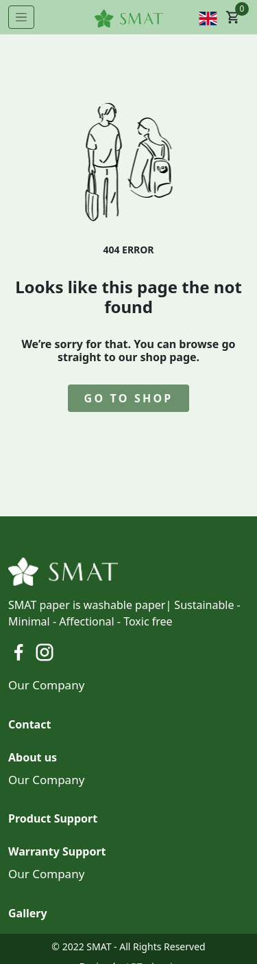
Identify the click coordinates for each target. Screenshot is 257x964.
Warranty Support (57, 851)
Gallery (27, 913)
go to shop (128, 398)
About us (32, 757)
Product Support (52, 818)
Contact (29, 724)
